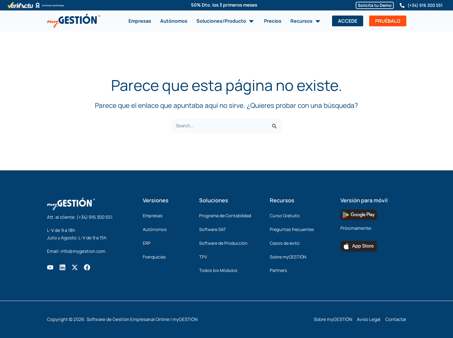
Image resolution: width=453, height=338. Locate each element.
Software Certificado (64, 5)
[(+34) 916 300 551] (399, 5)
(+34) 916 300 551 (424, 5)
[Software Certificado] (37, 5)
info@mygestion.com (82, 250)
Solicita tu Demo (372, 5)
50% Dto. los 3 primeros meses (224, 5)
